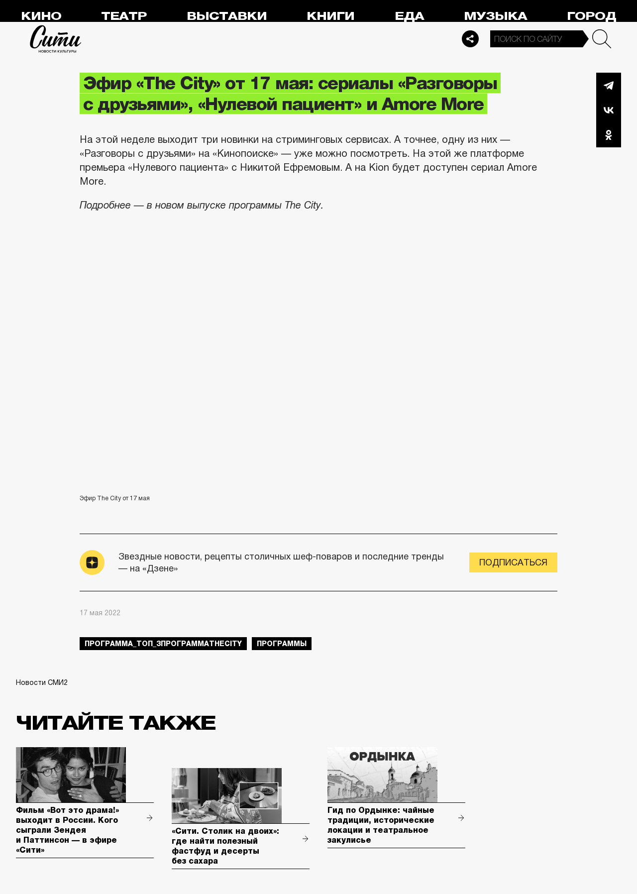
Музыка (495, 16)
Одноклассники (608, 134)
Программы (282, 644)
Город (591, 16)
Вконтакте (608, 110)
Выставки (227, 16)
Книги (330, 16)
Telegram (608, 85)
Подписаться (513, 562)
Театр (124, 16)
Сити (56, 39)
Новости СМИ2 (42, 682)
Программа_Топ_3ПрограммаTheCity (163, 644)
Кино (41, 16)
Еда (409, 16)
